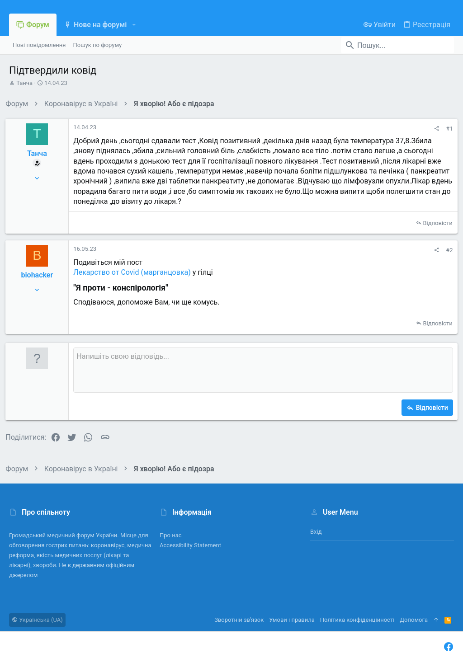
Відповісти (434, 223)
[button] (134, 25)
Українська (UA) (37, 619)
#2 (446, 250)
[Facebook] (448, 647)
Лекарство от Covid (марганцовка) (135, 272)
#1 (446, 128)
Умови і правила (292, 619)
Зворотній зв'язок (239, 619)
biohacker (40, 275)
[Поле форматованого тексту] (263, 370)
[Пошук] (397, 45)
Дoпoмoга (414, 619)
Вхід (316, 531)
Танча (24, 83)
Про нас (171, 535)
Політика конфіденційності (357, 619)
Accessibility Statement (190, 545)
